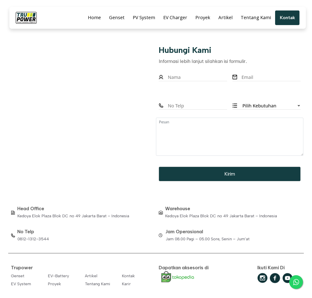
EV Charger (175, 17)
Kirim (229, 174)
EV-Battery (58, 275)
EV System (21, 283)
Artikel (225, 17)
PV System (144, 17)
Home (94, 17)
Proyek (202, 17)
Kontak (287, 18)
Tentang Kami (256, 17)
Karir (126, 283)
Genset (117, 17)
